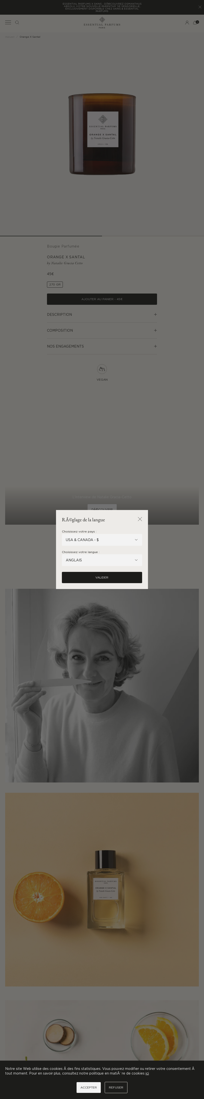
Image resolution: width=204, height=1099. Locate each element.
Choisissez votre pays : (79, 531)
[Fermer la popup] (140, 519)
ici (147, 1073)
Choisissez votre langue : (81, 552)
